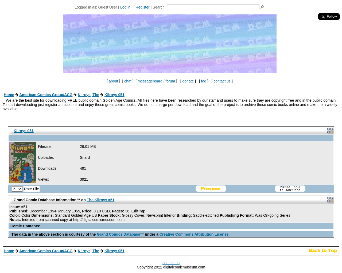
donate (188, 81)
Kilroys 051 (114, 95)
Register (143, 7)
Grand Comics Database (118, 234)
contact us (222, 81)
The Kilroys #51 (101, 200)
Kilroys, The (88, 95)
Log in (125, 7)
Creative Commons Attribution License (194, 234)
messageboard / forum (156, 81)
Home (9, 95)
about (113, 81)
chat (127, 81)
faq (203, 81)
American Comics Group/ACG (45, 95)
